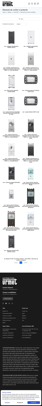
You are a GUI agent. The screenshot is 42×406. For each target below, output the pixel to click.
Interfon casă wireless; (10, 349)
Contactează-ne (7, 298)
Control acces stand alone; (28, 377)
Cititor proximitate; (33, 357)
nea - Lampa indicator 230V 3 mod (30, 112)
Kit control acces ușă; (27, 379)
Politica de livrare (7, 320)
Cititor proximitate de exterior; (24, 359)
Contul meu (24, 311)
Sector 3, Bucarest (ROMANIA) (29, 333)
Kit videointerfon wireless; (29, 355)
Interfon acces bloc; (10, 368)
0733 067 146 (6, 289)
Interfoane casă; (15, 351)
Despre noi (5, 311)
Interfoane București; (32, 349)
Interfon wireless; (13, 357)
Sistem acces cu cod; (11, 384)
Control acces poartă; (8, 377)
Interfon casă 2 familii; (14, 366)
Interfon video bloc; (26, 364)
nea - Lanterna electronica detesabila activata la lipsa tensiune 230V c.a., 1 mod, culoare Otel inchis (30, 136)
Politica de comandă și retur (9, 318)
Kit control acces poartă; (17, 381)
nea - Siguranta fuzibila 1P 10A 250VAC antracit (11, 251)
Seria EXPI (16, 12)
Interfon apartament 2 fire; (29, 347)
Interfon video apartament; (15, 364)
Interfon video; (8, 353)
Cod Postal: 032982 (26, 335)
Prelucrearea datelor (7, 313)
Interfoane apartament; (21, 349)
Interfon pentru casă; (12, 362)
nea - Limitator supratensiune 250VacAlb (31, 47)
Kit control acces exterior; (16, 379)
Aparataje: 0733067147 (8, 333)
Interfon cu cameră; (23, 351)
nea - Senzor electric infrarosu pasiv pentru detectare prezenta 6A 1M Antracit (30, 206)
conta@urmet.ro (13, 294)
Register (24, 315)
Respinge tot (20, 402)
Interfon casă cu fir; (25, 360)
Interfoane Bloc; (19, 347)
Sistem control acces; (28, 381)
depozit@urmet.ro (13, 289)
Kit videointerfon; (29, 353)
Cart (23, 320)
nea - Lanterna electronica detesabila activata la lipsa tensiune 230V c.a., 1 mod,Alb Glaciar (11, 160)
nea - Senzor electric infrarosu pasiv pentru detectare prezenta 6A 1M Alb (30, 183)
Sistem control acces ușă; (19, 382)
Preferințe (7, 402)
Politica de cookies (30, 399)
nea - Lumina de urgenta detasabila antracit (11, 183)
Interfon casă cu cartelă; (25, 366)
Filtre (21, 19)
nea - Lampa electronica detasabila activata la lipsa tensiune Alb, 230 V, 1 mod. (11, 113)
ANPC (4, 322)
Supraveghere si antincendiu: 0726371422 (9, 329)
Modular (9, 12)
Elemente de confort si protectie (28, 12)
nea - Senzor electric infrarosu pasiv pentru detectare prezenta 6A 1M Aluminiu (11, 206)
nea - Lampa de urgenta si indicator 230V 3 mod (30, 91)
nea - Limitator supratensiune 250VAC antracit (11, 47)
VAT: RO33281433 (26, 337)
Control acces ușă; (17, 377)
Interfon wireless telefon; (24, 357)
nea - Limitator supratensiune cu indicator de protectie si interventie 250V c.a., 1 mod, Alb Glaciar (11, 69)
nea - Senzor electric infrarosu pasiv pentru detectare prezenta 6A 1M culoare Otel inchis (11, 229)
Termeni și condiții (7, 315)
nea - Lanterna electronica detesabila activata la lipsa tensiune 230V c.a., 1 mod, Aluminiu (11, 136)
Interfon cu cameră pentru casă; (24, 362)
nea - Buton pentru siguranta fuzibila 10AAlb (11, 91)
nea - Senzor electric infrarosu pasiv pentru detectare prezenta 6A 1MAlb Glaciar (30, 229)
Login (23, 313)
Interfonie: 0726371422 (8, 335)
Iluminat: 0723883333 (8, 337)
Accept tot (33, 402)
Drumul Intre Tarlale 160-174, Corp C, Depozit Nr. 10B (30, 329)
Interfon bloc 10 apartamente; (14, 360)
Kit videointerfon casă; (17, 355)
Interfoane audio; (7, 351)
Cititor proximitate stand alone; (10, 359)
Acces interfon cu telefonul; (32, 370)
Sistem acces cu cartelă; (32, 375)
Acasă (4, 12)
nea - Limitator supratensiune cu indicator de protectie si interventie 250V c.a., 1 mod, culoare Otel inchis (30, 160)
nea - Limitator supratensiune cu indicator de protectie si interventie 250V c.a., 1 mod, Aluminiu (30, 69)
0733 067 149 (6, 294)
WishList (24, 318)
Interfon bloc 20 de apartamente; (22, 368)
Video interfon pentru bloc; (18, 353)
